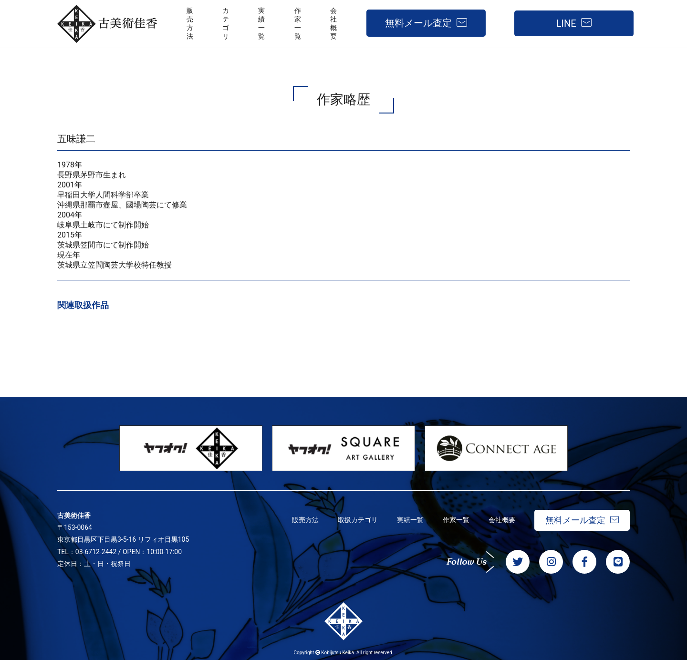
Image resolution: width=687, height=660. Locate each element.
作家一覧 (456, 520)
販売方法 (305, 520)
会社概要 (502, 520)
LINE (566, 23)
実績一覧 (410, 520)
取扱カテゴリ (358, 520)
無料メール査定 (418, 23)
